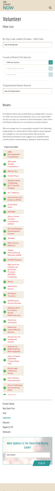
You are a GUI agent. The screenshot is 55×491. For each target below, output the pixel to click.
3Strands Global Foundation (13, 164)
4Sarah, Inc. (13, 171)
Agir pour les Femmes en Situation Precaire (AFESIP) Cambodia (13, 270)
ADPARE (11, 212)
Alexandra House (12, 287)
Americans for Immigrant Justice (14, 339)
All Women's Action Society (14, 301)
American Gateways (12, 321)
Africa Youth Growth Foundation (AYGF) (13, 220)
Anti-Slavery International (14, 379)
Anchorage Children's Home (13, 370)
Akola (10, 281)
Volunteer (7, 417)
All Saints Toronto (12, 294)
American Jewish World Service (14, 329)
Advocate (7, 431)
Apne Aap (12, 395)
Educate (6, 422)
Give (4, 413)
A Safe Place (13, 176)
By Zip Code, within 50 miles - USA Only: (23, 39)
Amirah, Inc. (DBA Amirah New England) (14, 349)
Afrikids (11, 238)
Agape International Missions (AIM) (14, 252)
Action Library (8, 403)
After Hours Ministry (13, 244)
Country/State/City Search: (17, 57)
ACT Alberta (13, 192)
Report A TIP (8, 427)
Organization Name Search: (17, 85)
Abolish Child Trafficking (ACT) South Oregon (14, 184)
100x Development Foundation (14, 154)
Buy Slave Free (9, 408)
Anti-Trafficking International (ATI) (15, 387)
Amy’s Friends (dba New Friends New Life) (14, 360)
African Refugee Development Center (15, 231)
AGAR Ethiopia (14, 260)
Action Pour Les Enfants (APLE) (15, 198)
